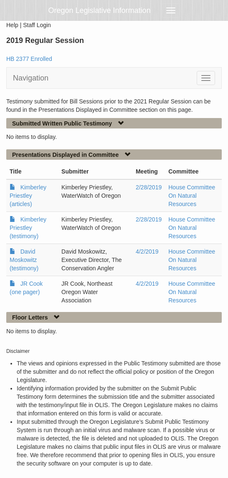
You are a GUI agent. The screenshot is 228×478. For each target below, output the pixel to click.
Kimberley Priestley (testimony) (28, 227)
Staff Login (37, 25)
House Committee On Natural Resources (191, 195)
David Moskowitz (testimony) (24, 260)
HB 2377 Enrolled (29, 58)
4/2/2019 (147, 251)
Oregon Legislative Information (99, 10)
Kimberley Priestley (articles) (28, 195)
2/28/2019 (149, 187)
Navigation (30, 78)
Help (12, 25)
